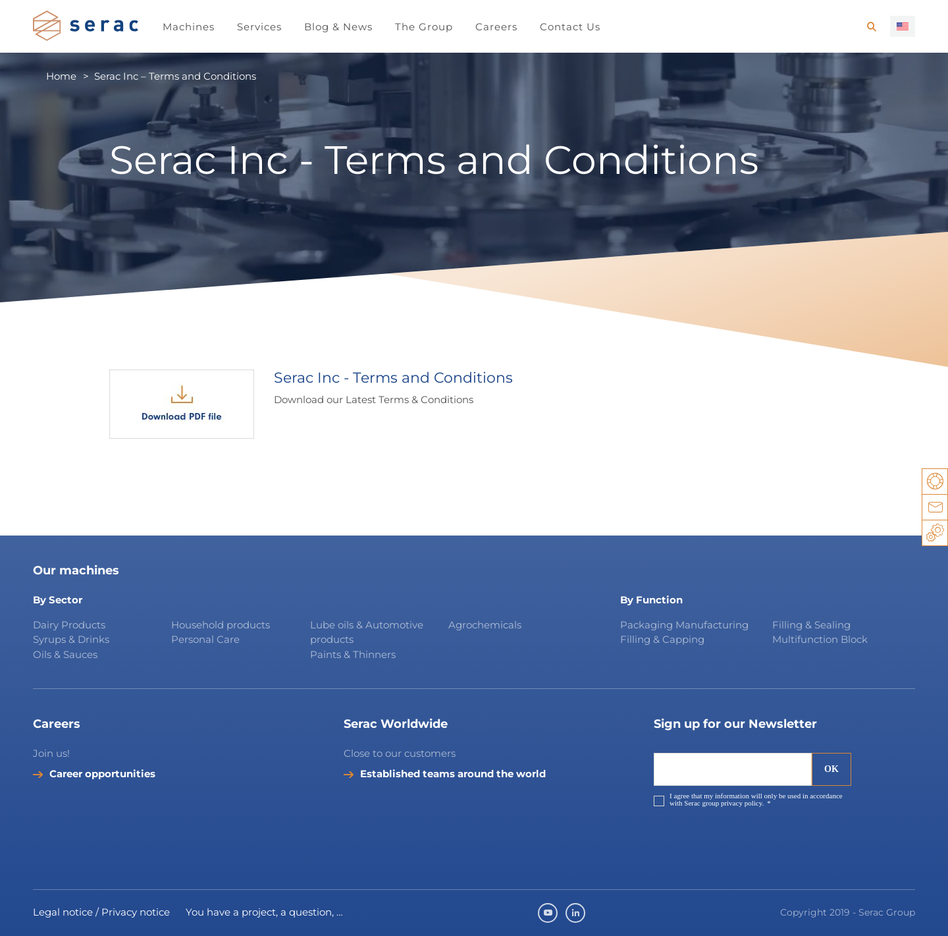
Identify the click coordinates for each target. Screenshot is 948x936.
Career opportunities (102, 774)
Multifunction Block (820, 639)
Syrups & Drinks (71, 639)
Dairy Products (69, 625)
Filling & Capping (662, 639)
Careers (496, 26)
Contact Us (570, 26)
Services (259, 26)
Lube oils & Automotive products (366, 632)
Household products (220, 625)
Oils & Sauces (65, 654)
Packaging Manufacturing (684, 625)
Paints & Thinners (353, 654)
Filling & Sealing (811, 625)
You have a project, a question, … (264, 912)
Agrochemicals (484, 625)
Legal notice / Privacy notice (101, 912)
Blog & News (338, 26)
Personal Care (205, 639)
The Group (424, 26)
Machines (189, 26)
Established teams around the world (453, 774)
